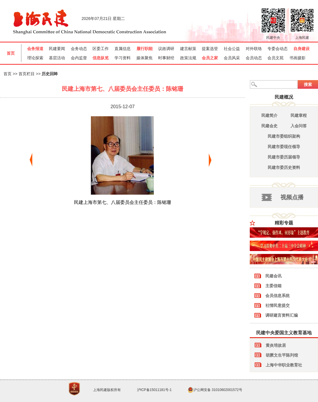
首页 (7, 73)
